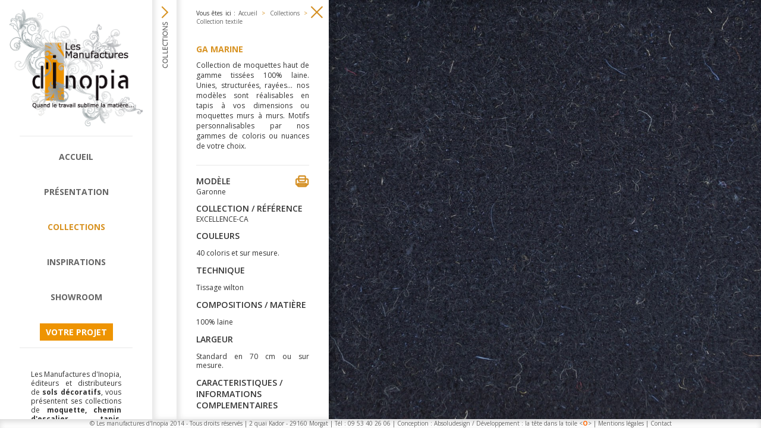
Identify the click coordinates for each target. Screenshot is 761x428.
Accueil (76, 156)
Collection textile (219, 21)
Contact (661, 423)
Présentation (76, 191)
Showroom (76, 297)
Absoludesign (452, 423)
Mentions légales (621, 423)
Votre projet (76, 332)
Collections (76, 226)
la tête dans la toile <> (558, 423)
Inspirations (76, 262)
